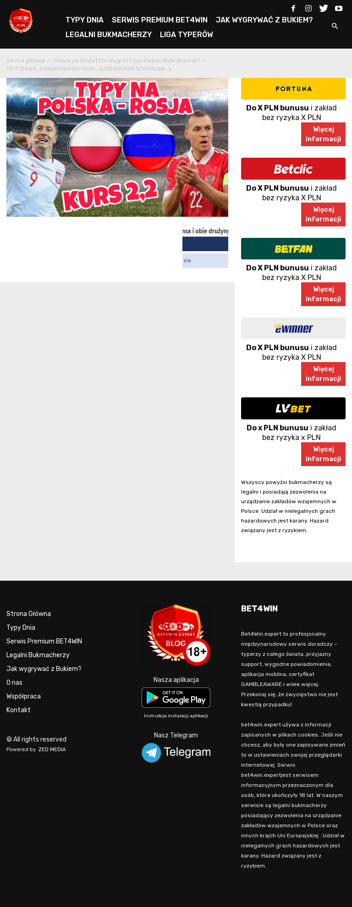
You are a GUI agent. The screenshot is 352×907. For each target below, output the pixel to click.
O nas (14, 683)
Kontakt (18, 710)
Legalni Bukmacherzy (38, 655)
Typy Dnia (20, 628)
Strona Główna (28, 614)
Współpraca (23, 696)
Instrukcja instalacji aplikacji (176, 716)
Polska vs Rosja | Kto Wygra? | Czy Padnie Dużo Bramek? (127, 60)
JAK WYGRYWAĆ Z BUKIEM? (264, 20)
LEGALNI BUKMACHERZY (109, 34)
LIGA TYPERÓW (186, 34)
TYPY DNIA (85, 20)
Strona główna (25, 60)
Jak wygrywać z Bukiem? (44, 669)
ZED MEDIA (52, 750)
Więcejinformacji (323, 134)
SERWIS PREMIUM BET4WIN (160, 20)
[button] (335, 27)
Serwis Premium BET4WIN (44, 641)
